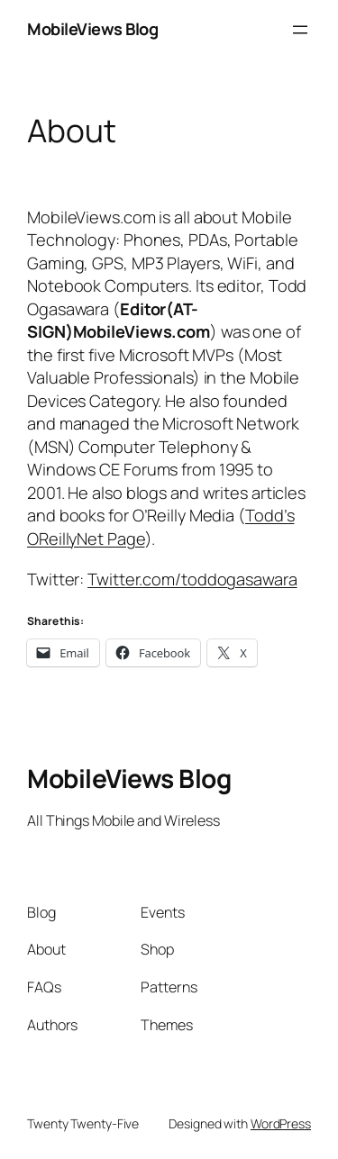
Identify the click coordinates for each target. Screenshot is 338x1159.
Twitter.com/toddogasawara (192, 579)
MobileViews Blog (92, 29)
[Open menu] (300, 30)
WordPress (281, 1123)
